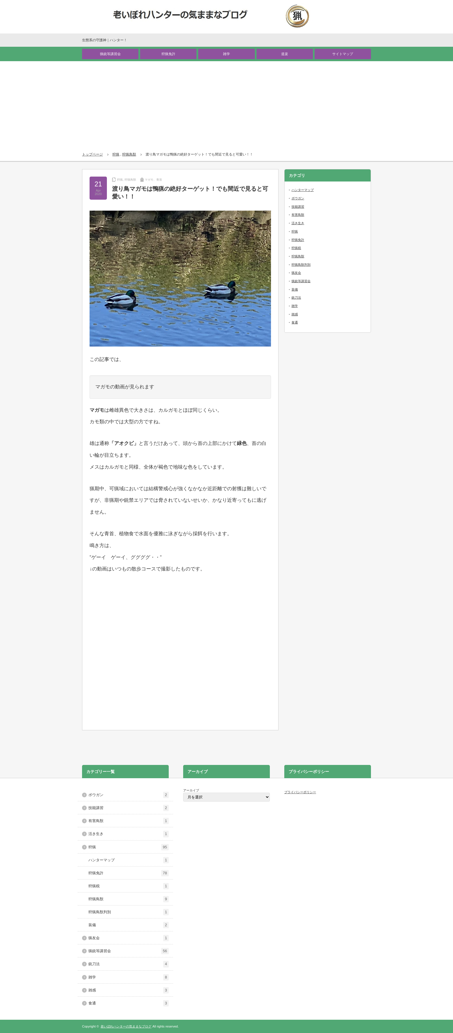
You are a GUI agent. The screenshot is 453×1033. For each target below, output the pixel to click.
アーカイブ (191, 790)
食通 (295, 322)
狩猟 (115, 154)
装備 (295, 289)
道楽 (284, 54)
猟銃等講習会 (110, 54)
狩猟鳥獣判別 (301, 264)
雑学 (226, 54)
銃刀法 (296, 297)
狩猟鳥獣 (129, 154)
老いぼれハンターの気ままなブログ (126, 1026)
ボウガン (298, 198)
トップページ (92, 154)
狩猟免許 (168, 54)
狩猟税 (296, 248)
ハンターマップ (303, 190)
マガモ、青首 (153, 179)
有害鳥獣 (298, 214)
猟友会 (296, 272)
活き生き (298, 223)
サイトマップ (342, 54)
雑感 (295, 314)
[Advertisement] (226, 104)
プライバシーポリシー (300, 792)
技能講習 (298, 206)
